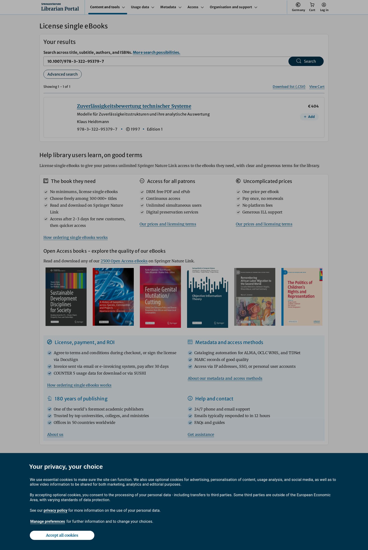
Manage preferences (47, 521)
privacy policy (55, 510)
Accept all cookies (62, 535)
